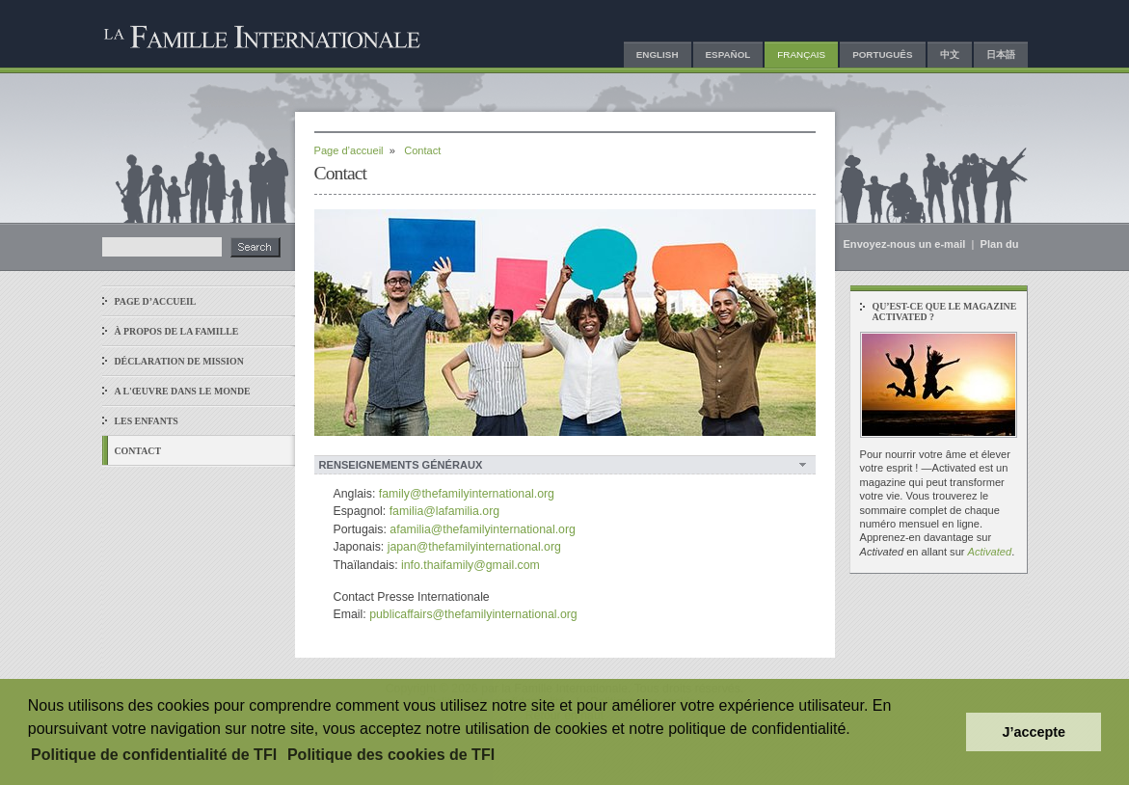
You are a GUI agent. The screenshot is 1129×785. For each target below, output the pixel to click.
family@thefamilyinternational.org (466, 494)
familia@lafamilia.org (444, 511)
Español (728, 54)
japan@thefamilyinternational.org (474, 547)
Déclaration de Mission (179, 361)
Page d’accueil (156, 301)
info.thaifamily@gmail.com (470, 565)
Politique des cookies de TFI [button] (391, 754)
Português (882, 54)
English (657, 54)
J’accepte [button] (1033, 732)
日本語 (1000, 54)
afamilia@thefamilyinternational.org (483, 529)
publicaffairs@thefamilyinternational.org (473, 614)
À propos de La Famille (177, 331)
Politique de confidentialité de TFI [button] (154, 754)
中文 (949, 54)
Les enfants (146, 421)
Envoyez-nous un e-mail (905, 244)
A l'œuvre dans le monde (183, 391)
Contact (138, 451)
